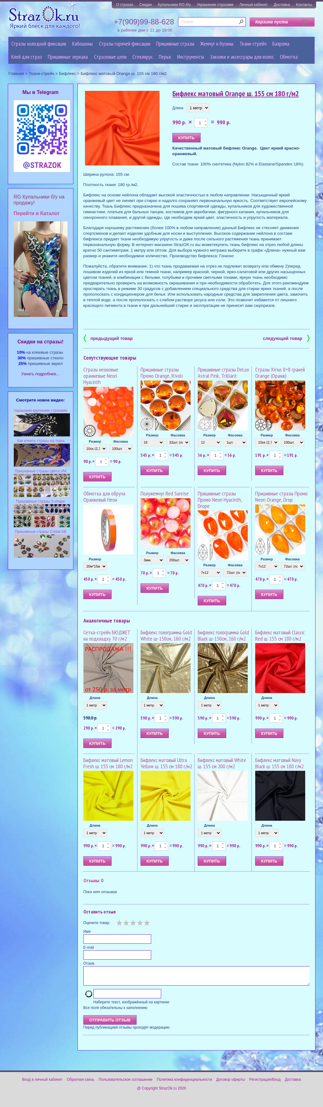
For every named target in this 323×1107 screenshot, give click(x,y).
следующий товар (286, 338)
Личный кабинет (254, 4)
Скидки (145, 4)
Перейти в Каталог (37, 213)
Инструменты (190, 56)
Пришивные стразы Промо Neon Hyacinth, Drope (220, 499)
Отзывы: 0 (93, 880)
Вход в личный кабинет (42, 1083)
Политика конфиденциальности (184, 1083)
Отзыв (88, 963)
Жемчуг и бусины (216, 43)
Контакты (304, 4)
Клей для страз (26, 56)
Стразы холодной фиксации (38, 43)
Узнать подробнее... (40, 373)
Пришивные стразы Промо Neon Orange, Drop (281, 496)
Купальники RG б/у (174, 4)
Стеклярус (142, 56)
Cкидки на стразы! (40, 341)
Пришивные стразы (175, 43)
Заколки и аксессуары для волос (242, 56)
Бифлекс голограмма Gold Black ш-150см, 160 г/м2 (223, 635)
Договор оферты (230, 1083)
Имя (87, 931)
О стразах (124, 4)
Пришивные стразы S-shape (40, 501)
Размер (95, 441)
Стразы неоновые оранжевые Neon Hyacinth (100, 376)
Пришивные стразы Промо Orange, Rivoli (162, 372)
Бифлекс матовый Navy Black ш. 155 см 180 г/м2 (279, 763)
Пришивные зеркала (68, 56)
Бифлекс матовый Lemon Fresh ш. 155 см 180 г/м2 (108, 763)
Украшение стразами (215, 4)
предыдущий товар (108, 338)
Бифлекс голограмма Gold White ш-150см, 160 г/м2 (166, 635)
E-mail (88, 947)
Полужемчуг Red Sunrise (165, 493)
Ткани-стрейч (253, 43)
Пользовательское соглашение (125, 1083)
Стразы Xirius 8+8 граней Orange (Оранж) (280, 372)
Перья (165, 56)
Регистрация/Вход (265, 1083)
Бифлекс (67, 73)
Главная (16, 73)
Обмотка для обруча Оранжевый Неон (104, 496)
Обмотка (289, 56)
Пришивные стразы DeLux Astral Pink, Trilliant (223, 372)
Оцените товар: (96, 923)
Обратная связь (80, 1083)
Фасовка (120, 441)
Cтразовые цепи (110, 56)
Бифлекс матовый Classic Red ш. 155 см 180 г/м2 (280, 635)
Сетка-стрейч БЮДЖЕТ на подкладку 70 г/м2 (107, 635)
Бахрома (280, 43)
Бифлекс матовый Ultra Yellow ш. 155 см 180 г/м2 (166, 763)
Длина (177, 108)
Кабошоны (82, 43)
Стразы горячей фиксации (124, 43)
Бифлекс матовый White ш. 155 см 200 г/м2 (222, 763)
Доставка (282, 4)
